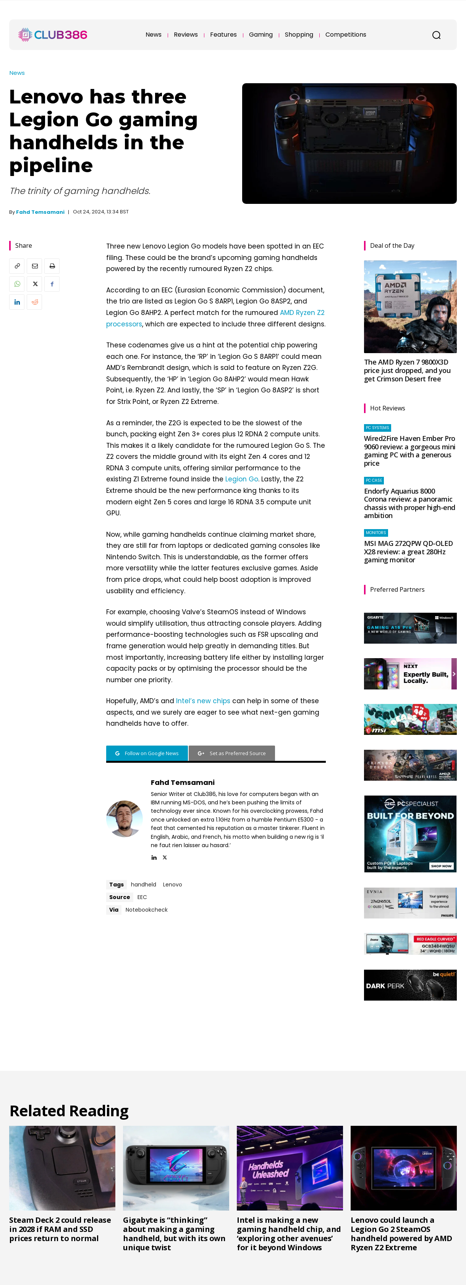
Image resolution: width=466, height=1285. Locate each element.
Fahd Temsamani (40, 212)
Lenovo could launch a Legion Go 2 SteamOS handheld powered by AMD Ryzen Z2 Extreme (401, 1234)
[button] (436, 34)
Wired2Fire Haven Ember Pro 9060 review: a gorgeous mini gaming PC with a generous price (410, 451)
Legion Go (241, 479)
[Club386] (52, 35)
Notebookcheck (147, 910)
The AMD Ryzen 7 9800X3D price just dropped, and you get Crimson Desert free (407, 370)
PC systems (377, 428)
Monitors (376, 533)
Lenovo (172, 884)
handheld (143, 884)
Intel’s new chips (203, 700)
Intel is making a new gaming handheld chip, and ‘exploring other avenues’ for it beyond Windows (289, 1234)
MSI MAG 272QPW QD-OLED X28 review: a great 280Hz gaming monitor (408, 551)
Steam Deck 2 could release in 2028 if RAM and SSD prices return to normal (60, 1229)
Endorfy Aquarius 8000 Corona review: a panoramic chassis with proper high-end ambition (409, 503)
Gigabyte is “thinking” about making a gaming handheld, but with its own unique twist (174, 1234)
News (17, 72)
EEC (142, 897)
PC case (374, 480)
